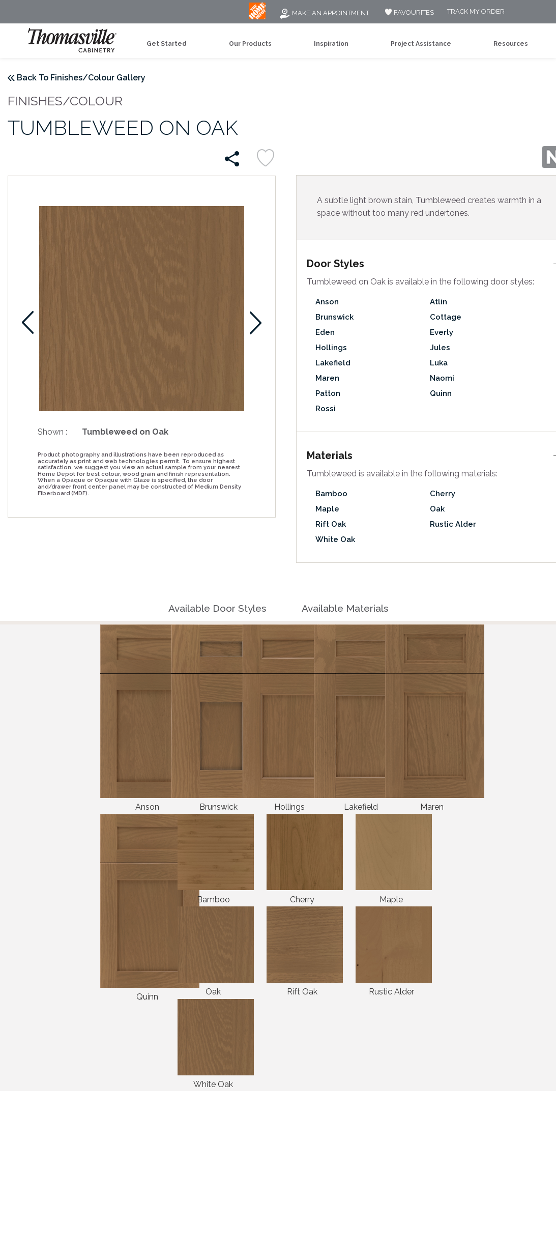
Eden (325, 332)
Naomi (442, 378)
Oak (437, 509)
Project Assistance (421, 43)
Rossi (325, 408)
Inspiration (331, 43)
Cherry (442, 493)
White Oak (335, 539)
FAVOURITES (408, 12)
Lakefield (332, 362)
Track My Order (476, 12)
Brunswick (334, 317)
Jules (440, 347)
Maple (327, 509)
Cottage (445, 317)
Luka (439, 362)
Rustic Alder (453, 524)
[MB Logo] (257, 17)
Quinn (441, 393)
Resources (510, 43)
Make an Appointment (324, 13)
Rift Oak (330, 524)
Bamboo (331, 493)
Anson (327, 301)
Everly (441, 332)
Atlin (438, 301)
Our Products (250, 43)
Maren (327, 378)
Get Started (167, 43)
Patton (327, 393)
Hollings (331, 347)
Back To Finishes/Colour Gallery (81, 77)
